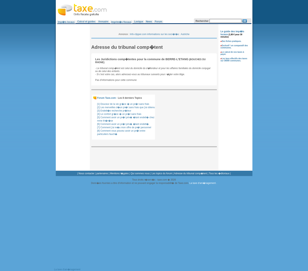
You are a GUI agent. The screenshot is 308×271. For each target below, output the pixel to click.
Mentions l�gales (119, 173)
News (149, 21)
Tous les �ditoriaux (219, 173)
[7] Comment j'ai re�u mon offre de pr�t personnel (124, 127)
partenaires (102, 173)
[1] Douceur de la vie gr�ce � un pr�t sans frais (123, 104)
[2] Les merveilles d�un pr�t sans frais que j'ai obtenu (126, 107)
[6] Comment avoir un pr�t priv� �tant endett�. (123, 124)
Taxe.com (82, 9)
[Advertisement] (179, 9)
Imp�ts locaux (66, 22)
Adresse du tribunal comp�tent (190, 173)
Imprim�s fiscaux (121, 22)
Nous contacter (86, 173)
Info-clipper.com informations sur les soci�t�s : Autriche (159, 34)
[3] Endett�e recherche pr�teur (114, 110)
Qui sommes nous (140, 173)
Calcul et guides (86, 21)
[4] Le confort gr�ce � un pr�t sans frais (119, 114)
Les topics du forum (162, 173)
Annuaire (103, 21)
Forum (158, 21)
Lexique (138, 21)
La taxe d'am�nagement (202, 183)
